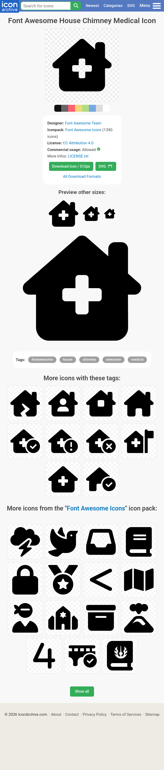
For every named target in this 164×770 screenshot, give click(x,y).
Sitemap (152, 714)
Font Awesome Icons (83, 129)
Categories (113, 5)
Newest (92, 5)
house (68, 359)
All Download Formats (82, 176)
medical (137, 359)
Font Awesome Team (83, 123)
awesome (113, 359)
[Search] (75, 5)
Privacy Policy (94, 714)
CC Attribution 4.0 (78, 143)
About (56, 714)
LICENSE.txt (78, 156)
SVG (131, 5)
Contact (72, 714)
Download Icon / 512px (71, 166)
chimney (89, 359)
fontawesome (42, 359)
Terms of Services (125, 714)
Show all (82, 691)
